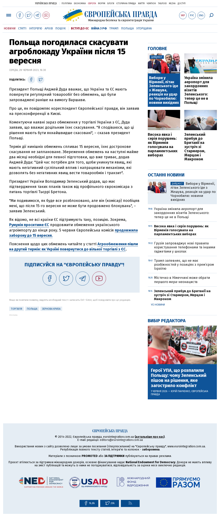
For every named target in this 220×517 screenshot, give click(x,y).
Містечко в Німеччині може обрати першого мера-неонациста (182, 280)
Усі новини (158, 304)
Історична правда (126, 3)
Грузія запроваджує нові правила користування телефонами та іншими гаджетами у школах (184, 247)
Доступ (182, 3)
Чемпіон (151, 3)
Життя (141, 3)
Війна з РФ (99, 28)
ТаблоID (162, 3)
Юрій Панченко (180, 391)
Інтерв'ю (35, 28)
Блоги (110, 3)
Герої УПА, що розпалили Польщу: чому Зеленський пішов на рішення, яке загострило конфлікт (178, 378)
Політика (67, 3)
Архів (49, 28)
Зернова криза (51, 308)
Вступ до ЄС (80, 28)
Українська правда (45, 3)
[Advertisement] (74, 345)
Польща (127, 28)
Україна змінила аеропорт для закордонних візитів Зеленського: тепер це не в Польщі (198, 90)
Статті (22, 28)
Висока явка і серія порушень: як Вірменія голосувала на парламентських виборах (162, 145)
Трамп (114, 28)
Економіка (80, 3)
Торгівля (16, 308)
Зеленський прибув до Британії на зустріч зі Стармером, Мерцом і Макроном (194, 147)
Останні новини (166, 175)
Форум (101, 3)
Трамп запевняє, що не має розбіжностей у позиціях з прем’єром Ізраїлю (184, 264)
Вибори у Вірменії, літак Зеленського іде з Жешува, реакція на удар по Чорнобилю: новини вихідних (164, 90)
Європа (92, 3)
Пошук (60, 28)
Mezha (172, 3)
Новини (10, 28)
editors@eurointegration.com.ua (121, 440)
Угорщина (144, 28)
